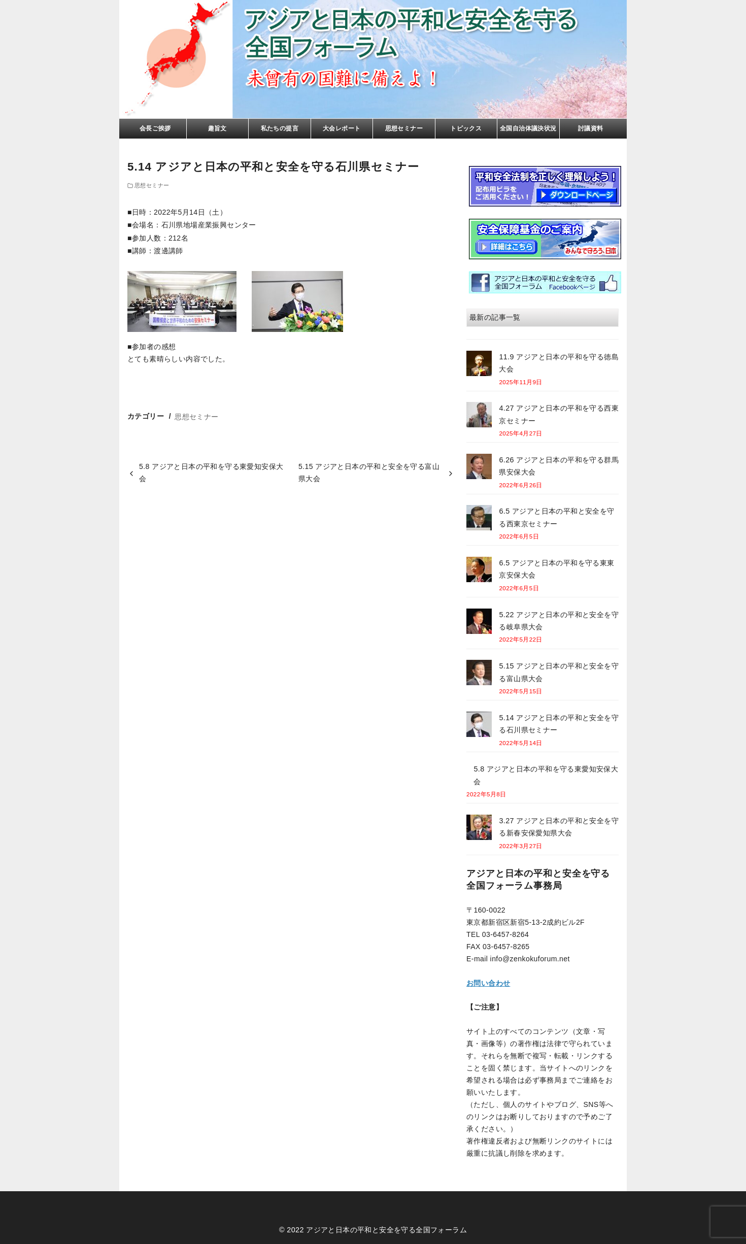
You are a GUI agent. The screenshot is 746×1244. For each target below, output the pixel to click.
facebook (545, 282)
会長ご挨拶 (155, 128)
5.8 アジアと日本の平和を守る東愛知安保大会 (211, 472)
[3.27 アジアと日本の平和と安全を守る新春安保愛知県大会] (479, 829)
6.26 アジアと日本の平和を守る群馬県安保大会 (559, 466)
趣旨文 (217, 128)
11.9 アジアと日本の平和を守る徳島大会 (559, 363)
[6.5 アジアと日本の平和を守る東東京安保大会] (479, 571)
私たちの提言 (279, 128)
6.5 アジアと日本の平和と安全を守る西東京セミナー (556, 517)
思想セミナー (404, 128)
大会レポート (341, 128)
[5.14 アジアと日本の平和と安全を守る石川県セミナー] (479, 726)
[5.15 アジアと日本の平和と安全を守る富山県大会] (479, 674)
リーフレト (545, 186)
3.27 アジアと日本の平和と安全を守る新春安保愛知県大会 (559, 827)
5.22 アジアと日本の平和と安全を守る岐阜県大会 (559, 621)
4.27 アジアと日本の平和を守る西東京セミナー (559, 414)
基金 (545, 239)
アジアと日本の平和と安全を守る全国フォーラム (386, 1230)
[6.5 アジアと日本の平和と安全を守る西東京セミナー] (479, 519)
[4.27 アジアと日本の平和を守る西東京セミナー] (479, 416)
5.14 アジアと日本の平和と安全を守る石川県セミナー (559, 724)
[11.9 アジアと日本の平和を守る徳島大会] (479, 365)
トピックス (466, 128)
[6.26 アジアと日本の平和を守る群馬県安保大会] (479, 468)
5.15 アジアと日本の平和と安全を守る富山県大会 (368, 472)
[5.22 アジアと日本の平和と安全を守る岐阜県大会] (479, 623)
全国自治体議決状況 (528, 128)
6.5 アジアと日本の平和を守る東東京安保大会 (556, 569)
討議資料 (590, 128)
